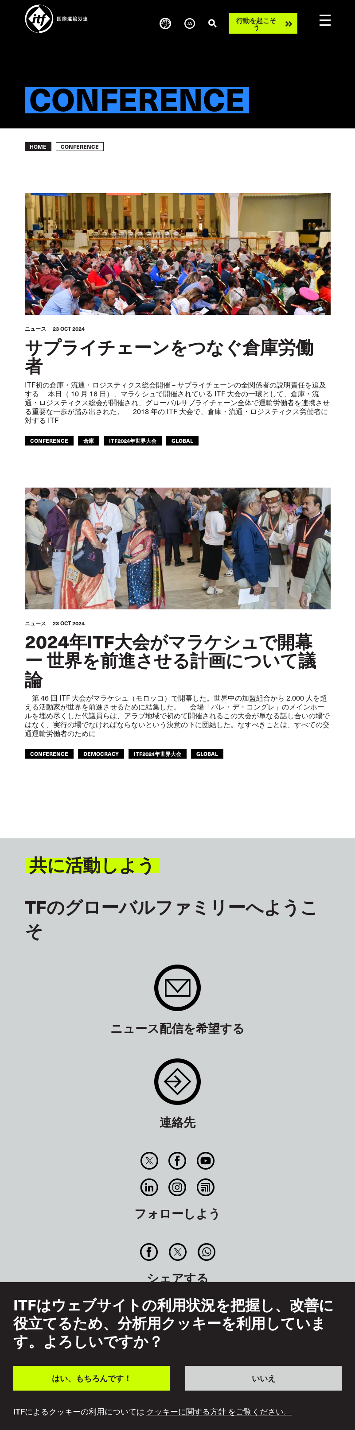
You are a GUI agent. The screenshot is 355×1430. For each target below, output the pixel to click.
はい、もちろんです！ (92, 1377)
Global (182, 440)
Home (38, 146)
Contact (177, 1086)
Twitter (149, 1161)
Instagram (177, 1187)
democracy (101, 753)
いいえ (264, 1377)
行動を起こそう (256, 23)
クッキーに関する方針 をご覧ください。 (219, 1411)
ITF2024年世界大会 (132, 440)
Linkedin (149, 1187)
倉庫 (88, 440)
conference (49, 440)
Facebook (177, 1161)
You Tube (205, 1161)
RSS (205, 1187)
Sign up (177, 992)
